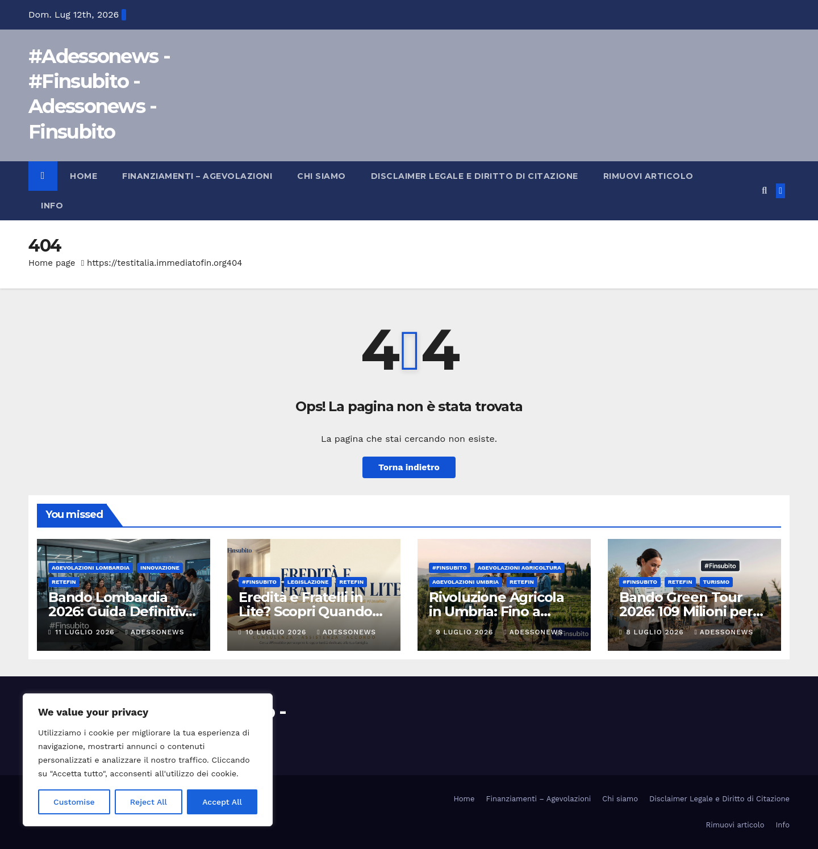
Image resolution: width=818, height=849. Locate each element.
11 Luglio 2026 (86, 632)
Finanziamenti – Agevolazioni (197, 176)
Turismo (716, 582)
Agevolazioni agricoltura (519, 567)
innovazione (160, 567)
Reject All (148, 801)
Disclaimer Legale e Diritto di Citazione (474, 176)
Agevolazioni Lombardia (91, 567)
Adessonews (155, 632)
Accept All (222, 801)
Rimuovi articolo (648, 176)
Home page (52, 263)
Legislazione (308, 582)
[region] (148, 759)
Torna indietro (409, 467)
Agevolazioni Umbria (465, 582)
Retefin (64, 582)
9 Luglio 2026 (466, 632)
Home (83, 176)
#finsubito (259, 582)
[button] (764, 190)
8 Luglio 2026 (656, 632)
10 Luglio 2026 (277, 632)
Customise (74, 801)
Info (52, 205)
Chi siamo (321, 176)
